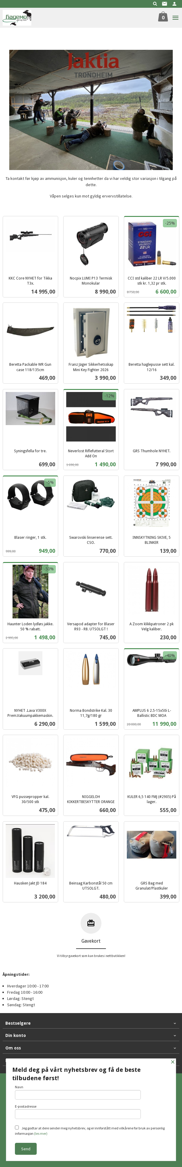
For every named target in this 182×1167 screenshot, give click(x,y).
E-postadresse (78, 1111)
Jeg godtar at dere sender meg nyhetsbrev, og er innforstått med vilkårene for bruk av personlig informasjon (90, 1131)
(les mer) (40, 1133)
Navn (78, 1092)
